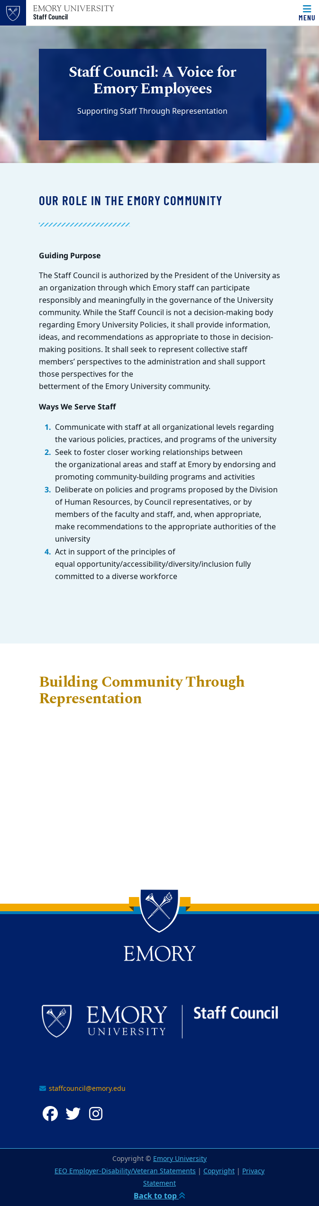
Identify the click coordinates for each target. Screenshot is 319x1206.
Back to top (159, 1195)
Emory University (180, 1159)
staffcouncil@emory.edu (82, 1089)
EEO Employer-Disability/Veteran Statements (125, 1171)
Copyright (219, 1171)
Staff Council (50, 16)
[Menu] (307, 13)
